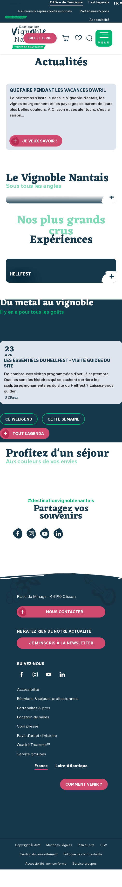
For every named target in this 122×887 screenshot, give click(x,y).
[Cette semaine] (63, 419)
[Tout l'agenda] (24, 433)
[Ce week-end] (18, 419)
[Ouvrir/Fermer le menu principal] (110, 38)
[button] (89, 38)
